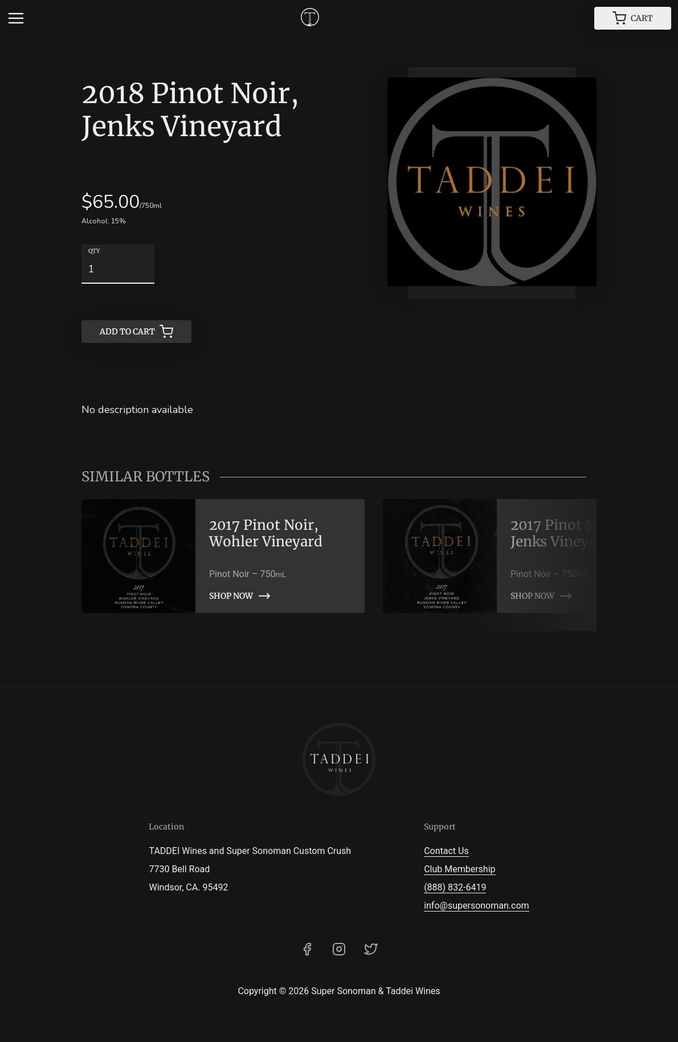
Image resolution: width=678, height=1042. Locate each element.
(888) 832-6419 (455, 887)
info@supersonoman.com (476, 905)
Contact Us (446, 850)
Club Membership (459, 869)
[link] (223, 556)
